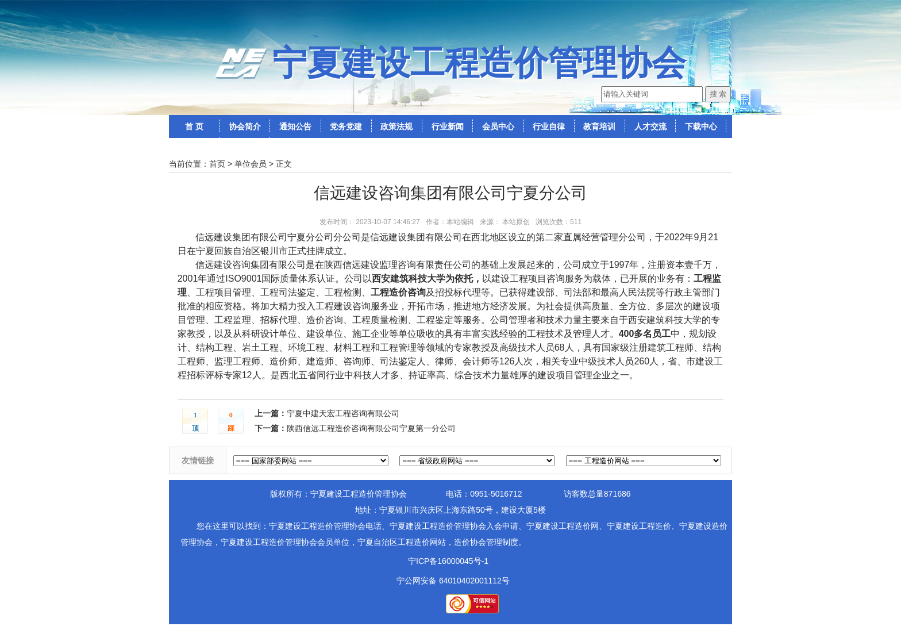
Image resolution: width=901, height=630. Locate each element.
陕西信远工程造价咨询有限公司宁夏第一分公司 (371, 428)
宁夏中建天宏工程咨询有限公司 (343, 413)
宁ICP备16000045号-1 (448, 561)
